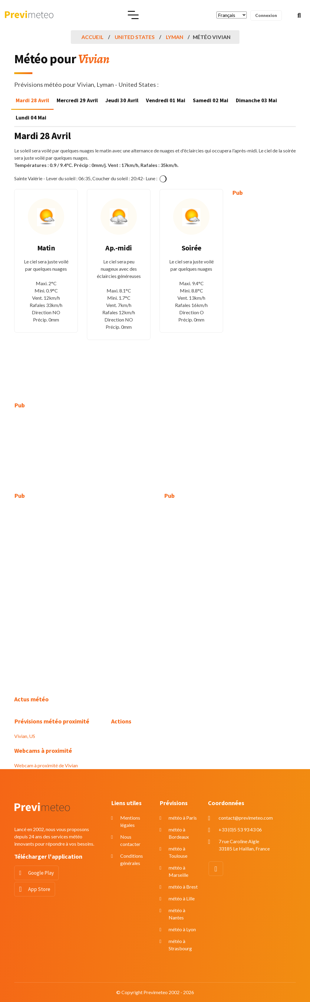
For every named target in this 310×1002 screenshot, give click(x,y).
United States (135, 37)
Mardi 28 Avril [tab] (32, 100)
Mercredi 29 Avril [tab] (77, 100)
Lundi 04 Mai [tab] (31, 117)
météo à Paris (183, 818)
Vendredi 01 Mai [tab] (165, 100)
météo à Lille (182, 898)
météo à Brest (183, 886)
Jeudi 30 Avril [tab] (121, 100)
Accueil (92, 37)
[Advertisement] (264, 294)
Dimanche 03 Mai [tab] (256, 100)
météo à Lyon (182, 929)
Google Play (41, 873)
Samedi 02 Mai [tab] (210, 100)
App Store (39, 889)
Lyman (174, 37)
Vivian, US (24, 736)
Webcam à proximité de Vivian (46, 765)
